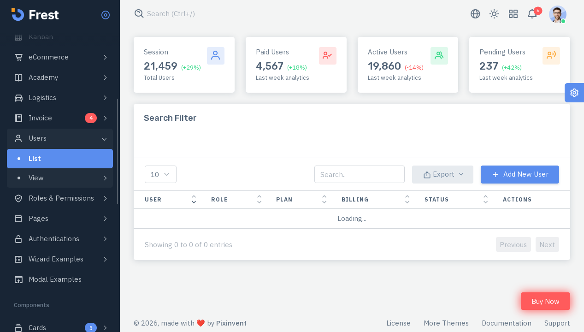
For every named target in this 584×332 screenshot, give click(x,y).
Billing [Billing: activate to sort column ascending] (355, 199)
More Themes (446, 323)
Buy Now (545, 301)
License (398, 323)
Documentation (506, 323)
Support (557, 323)
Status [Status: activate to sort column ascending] (437, 199)
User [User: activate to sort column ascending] (153, 199)
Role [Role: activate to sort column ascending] (219, 199)
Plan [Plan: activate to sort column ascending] (284, 199)
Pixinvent (231, 323)
